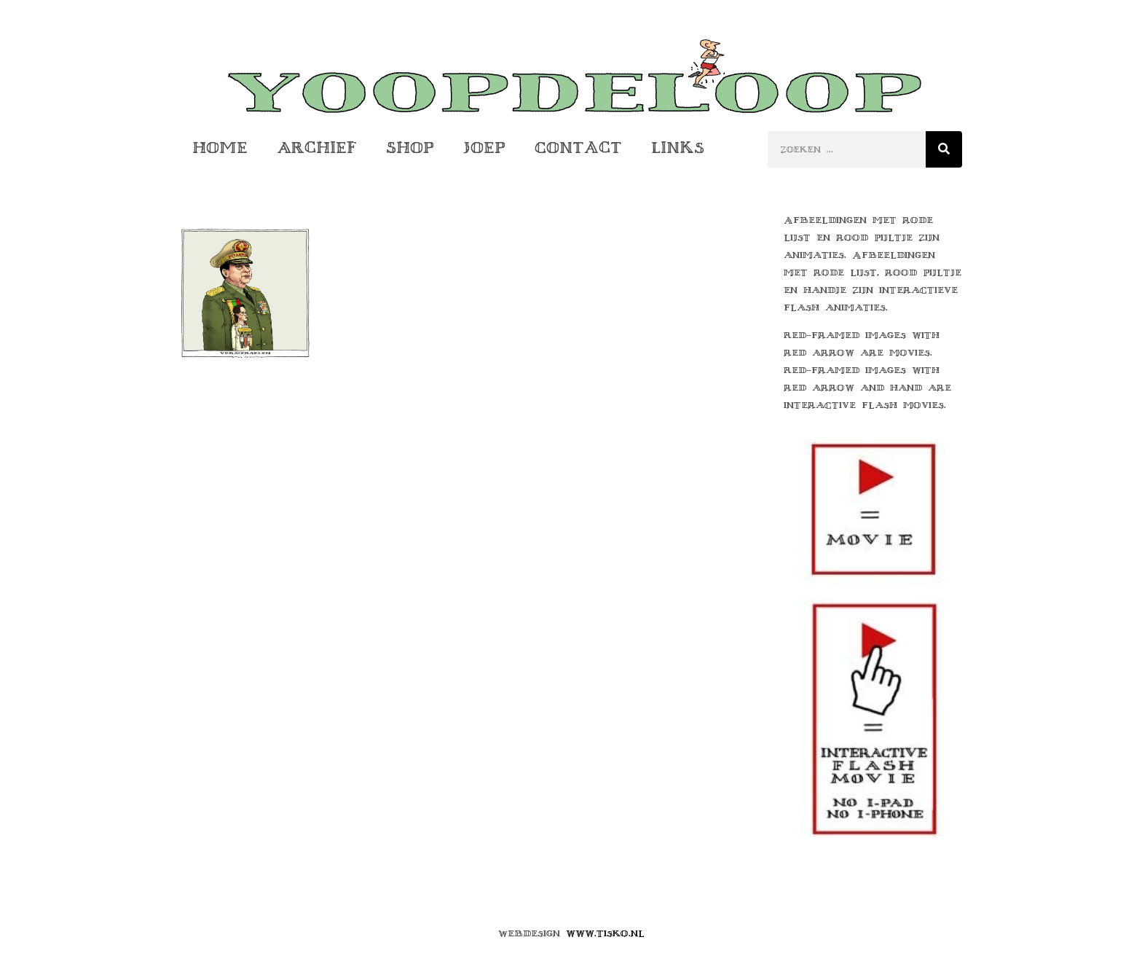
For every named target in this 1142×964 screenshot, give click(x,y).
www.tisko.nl (605, 933)
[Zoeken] (944, 149)
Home (220, 147)
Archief (317, 147)
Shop (410, 147)
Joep (484, 147)
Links (677, 147)
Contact (578, 147)
